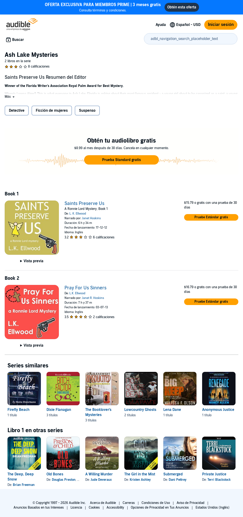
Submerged (173, 474)
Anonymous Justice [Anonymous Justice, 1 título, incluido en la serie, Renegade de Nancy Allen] (218, 409)
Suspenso (87, 110)
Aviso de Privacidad (190, 503)
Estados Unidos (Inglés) (213, 508)
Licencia (76, 508)
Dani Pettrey (177, 480)
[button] (10, 97)
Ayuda (161, 24)
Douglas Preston (63, 480)
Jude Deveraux (101, 480)
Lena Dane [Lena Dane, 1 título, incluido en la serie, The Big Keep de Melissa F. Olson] (172, 409)
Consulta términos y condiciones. (103, 7)
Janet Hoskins (91, 218)
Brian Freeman (24, 485)
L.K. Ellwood (77, 293)
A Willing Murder (99, 474)
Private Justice (214, 474)
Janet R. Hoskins (93, 298)
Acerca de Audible (103, 503)
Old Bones (54, 474)
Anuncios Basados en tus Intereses (39, 508)
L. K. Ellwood (77, 213)
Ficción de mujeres (52, 110)
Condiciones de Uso (156, 503)
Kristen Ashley (140, 480)
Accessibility (115, 508)
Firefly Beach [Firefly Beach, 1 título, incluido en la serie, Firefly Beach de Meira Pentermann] (18, 409)
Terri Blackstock (219, 480)
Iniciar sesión (221, 24)
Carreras (129, 503)
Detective (17, 110)
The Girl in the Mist (139, 474)
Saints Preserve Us (84, 203)
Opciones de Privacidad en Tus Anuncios (160, 508)
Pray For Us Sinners (85, 288)
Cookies (94, 508)
